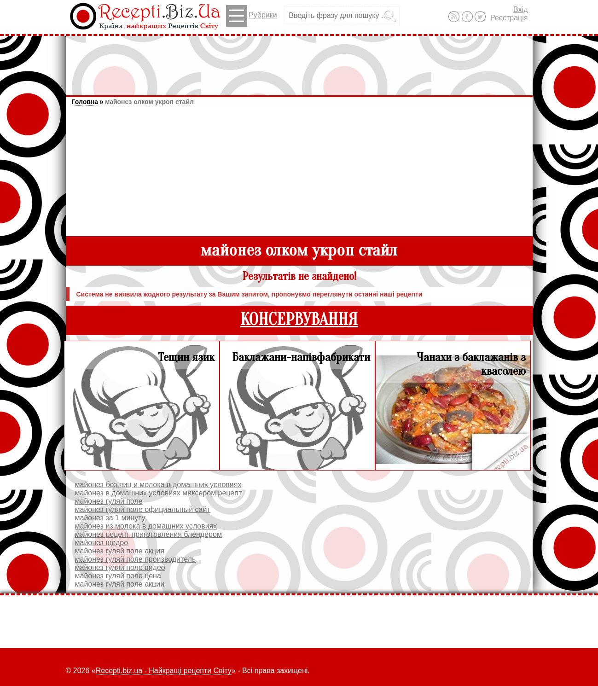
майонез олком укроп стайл (149, 101)
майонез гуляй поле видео (120, 567)
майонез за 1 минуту (110, 518)
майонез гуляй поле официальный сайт (142, 509)
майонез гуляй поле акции (120, 584)
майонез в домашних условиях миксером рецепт (158, 493)
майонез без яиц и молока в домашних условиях (158, 484)
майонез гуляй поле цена (118, 576)
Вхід (520, 9)
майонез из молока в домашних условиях (146, 526)
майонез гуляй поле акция (119, 551)
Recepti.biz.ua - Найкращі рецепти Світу (164, 670)
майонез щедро (101, 542)
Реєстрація (509, 18)
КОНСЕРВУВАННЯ (299, 320)
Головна (85, 101)
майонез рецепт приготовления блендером (148, 534)
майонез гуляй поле (109, 501)
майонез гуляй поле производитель (135, 559)
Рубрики (251, 16)
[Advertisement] (299, 61)
